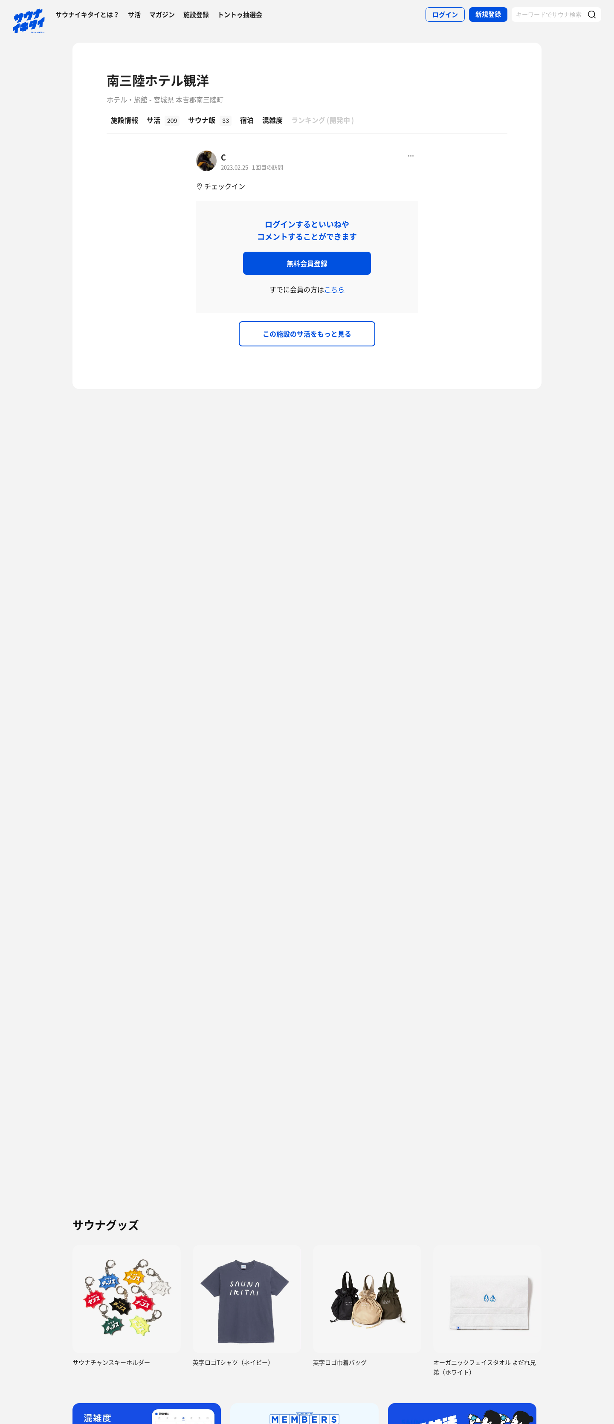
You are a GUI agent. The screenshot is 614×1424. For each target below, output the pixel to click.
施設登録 (196, 14)
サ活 (134, 14)
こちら (334, 289)
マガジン (162, 14)
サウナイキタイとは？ (87, 14)
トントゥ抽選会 (239, 14)
